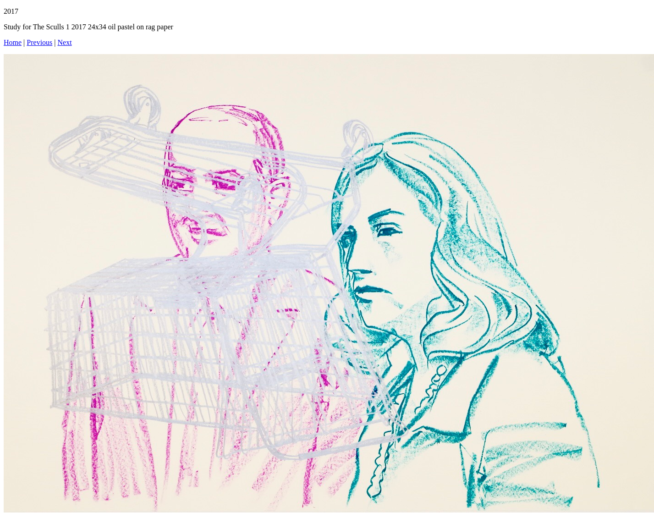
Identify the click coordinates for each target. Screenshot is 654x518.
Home (13, 42)
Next (65, 42)
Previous (39, 42)
